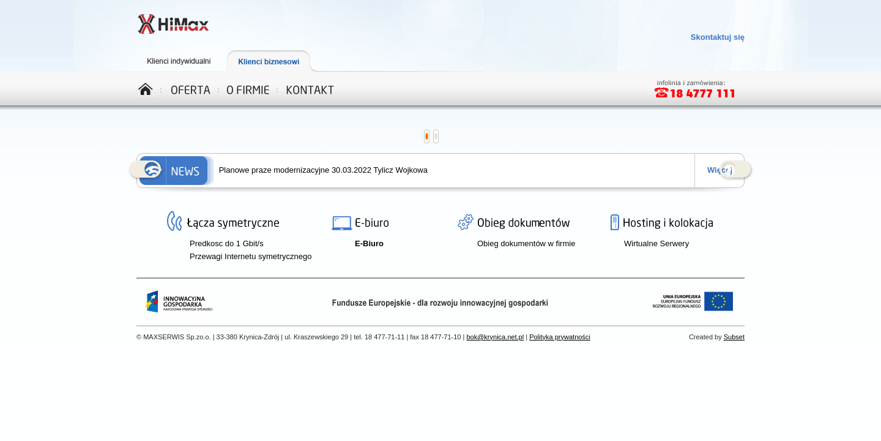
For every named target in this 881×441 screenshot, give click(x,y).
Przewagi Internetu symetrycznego (250, 256)
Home (149, 88)
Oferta (191, 88)
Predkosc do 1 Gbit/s (227, 243)
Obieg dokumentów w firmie (526, 243)
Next (736, 170)
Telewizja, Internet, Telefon (172, 24)
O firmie (248, 88)
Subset (734, 337)
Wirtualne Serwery (656, 243)
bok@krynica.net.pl (495, 337)
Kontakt (310, 88)
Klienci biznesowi (278, 61)
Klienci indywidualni (183, 61)
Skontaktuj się (718, 37)
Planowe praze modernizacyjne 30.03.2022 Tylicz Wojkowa (323, 170)
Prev (146, 170)
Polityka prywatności (559, 337)
